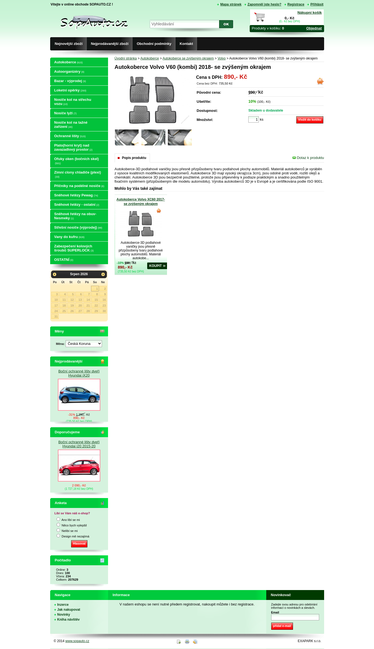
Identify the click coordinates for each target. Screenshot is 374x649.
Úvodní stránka (126, 58)
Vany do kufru (69, 237)
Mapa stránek (230, 4)
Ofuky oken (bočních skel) (76, 161)
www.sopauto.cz (77, 641)
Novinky (63, 614)
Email (275, 612)
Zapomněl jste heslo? (264, 4)
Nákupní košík (309, 12)
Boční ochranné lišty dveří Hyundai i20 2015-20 (79, 444)
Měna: (61, 343)
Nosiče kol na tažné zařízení (71, 124)
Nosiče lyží (65, 113)
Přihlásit (316, 4)
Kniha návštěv (68, 619)
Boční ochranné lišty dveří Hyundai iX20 (79, 373)
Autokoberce (68, 62)
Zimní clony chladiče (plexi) (77, 174)
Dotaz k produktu (308, 158)
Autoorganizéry (69, 71)
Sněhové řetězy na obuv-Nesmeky (75, 216)
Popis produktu (134, 158)
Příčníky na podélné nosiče (79, 186)
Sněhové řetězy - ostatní (76, 204)
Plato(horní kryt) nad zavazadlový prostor (73, 147)
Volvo (221, 58)
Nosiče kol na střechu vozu (72, 102)
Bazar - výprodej (70, 81)
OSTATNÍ (63, 260)
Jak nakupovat (68, 610)
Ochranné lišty (70, 136)
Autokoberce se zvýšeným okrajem (188, 58)
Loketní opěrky (70, 90)
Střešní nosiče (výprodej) (78, 227)
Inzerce (63, 605)
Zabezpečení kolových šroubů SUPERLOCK (74, 248)
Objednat (314, 28)
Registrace (295, 4)
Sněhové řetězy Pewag (76, 195)
